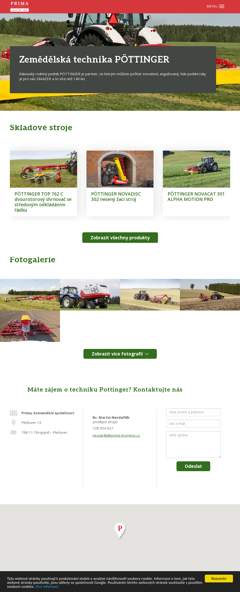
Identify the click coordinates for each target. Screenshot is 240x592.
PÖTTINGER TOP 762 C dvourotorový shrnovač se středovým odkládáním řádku (43, 202)
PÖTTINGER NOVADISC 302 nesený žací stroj (116, 196)
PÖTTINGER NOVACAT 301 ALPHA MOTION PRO (196, 196)
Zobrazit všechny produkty (120, 238)
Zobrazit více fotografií (117, 354)
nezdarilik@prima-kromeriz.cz (116, 435)
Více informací (46, 586)
